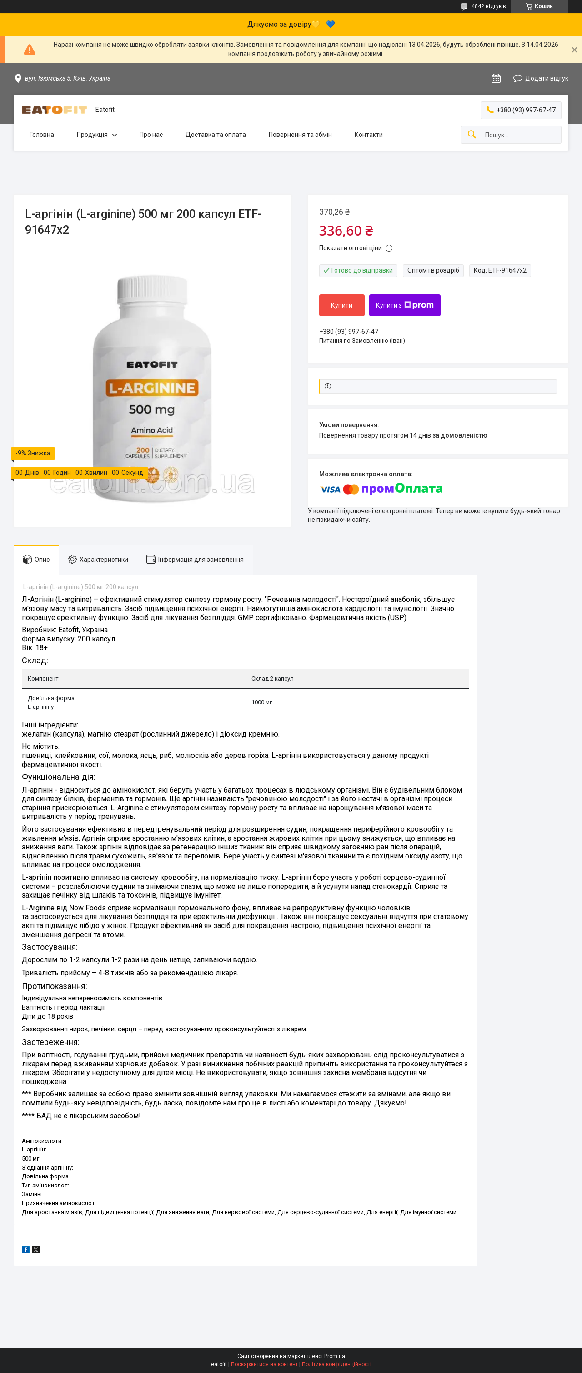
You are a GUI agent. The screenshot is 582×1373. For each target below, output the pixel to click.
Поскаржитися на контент (264, 1364)
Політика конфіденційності (336, 1364)
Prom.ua (334, 1356)
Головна (42, 134)
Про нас (151, 134)
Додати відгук (546, 78)
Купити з (405, 305)
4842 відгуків (489, 6)
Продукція (92, 134)
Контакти (369, 134)
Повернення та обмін (300, 134)
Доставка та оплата (216, 134)
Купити (341, 305)
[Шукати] (472, 135)
